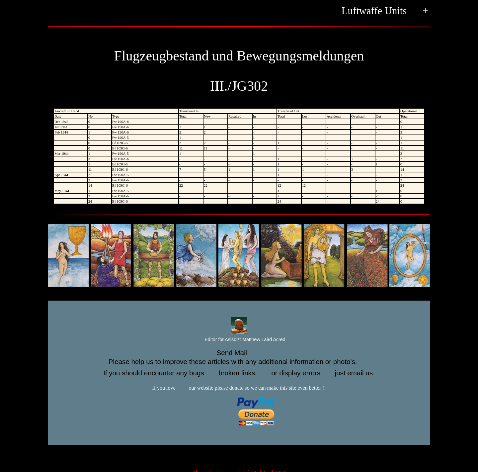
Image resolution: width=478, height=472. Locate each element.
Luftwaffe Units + (385, 11)
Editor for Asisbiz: (239, 339)
